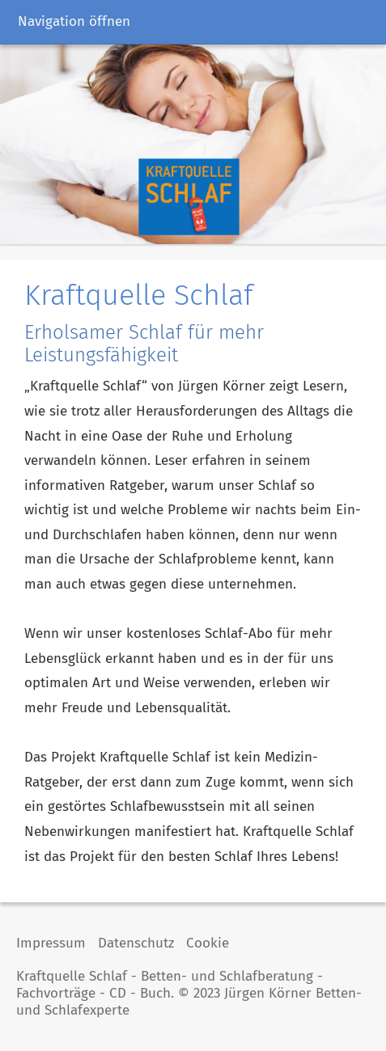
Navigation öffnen (74, 21)
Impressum (51, 943)
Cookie (207, 943)
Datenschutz (136, 943)
